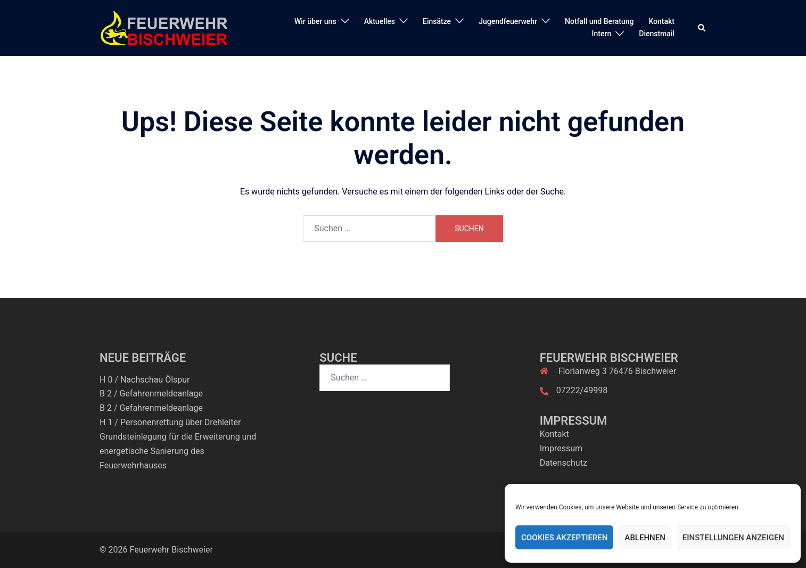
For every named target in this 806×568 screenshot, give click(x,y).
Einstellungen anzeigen (733, 537)
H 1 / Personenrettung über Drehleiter (170, 422)
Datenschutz (563, 463)
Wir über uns (315, 21)
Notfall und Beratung (599, 21)
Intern (602, 33)
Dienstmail (657, 33)
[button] (702, 27)
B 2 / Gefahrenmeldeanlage (151, 393)
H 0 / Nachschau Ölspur (145, 380)
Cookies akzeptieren (564, 537)
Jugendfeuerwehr (508, 21)
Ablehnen (644, 537)
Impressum (561, 448)
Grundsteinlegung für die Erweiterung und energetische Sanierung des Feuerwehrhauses (178, 451)
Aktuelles (379, 21)
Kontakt (661, 21)
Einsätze (437, 21)
